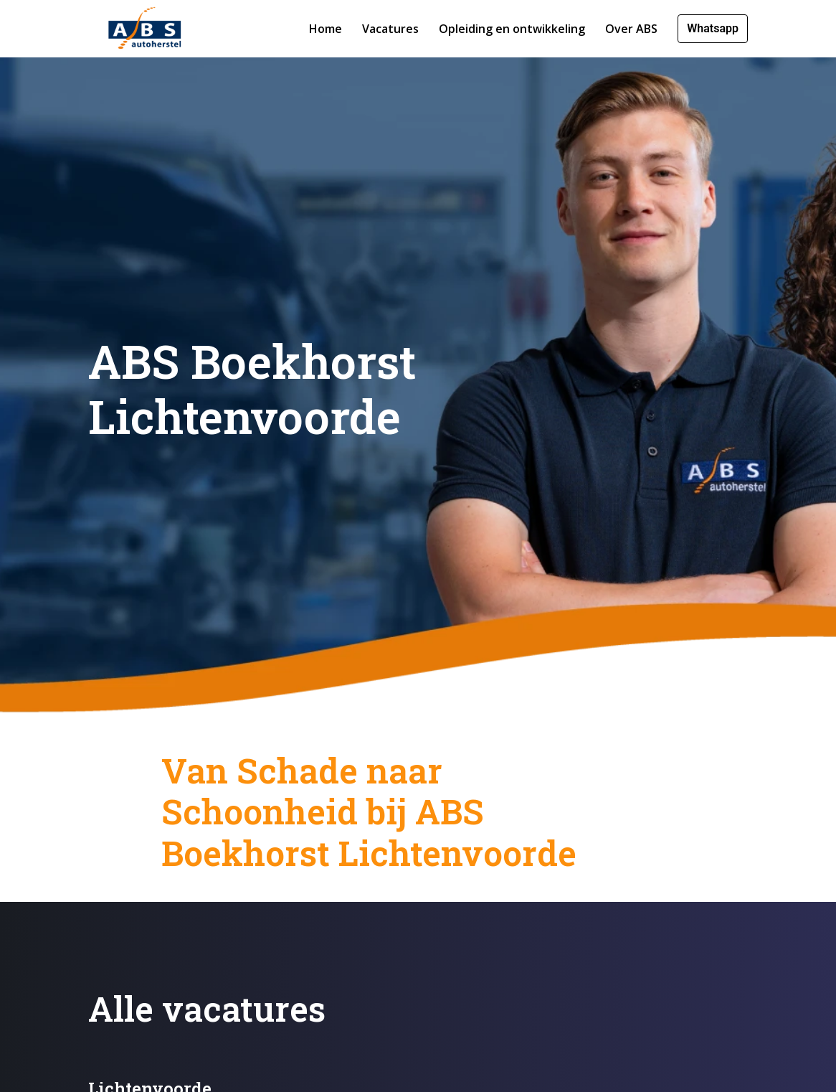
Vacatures (390, 29)
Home (325, 29)
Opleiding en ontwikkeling (512, 29)
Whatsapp (712, 28)
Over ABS (631, 29)
